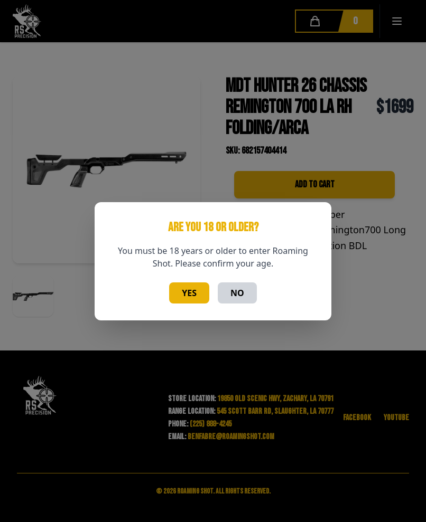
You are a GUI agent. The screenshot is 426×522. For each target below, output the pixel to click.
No (237, 293)
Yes (189, 293)
